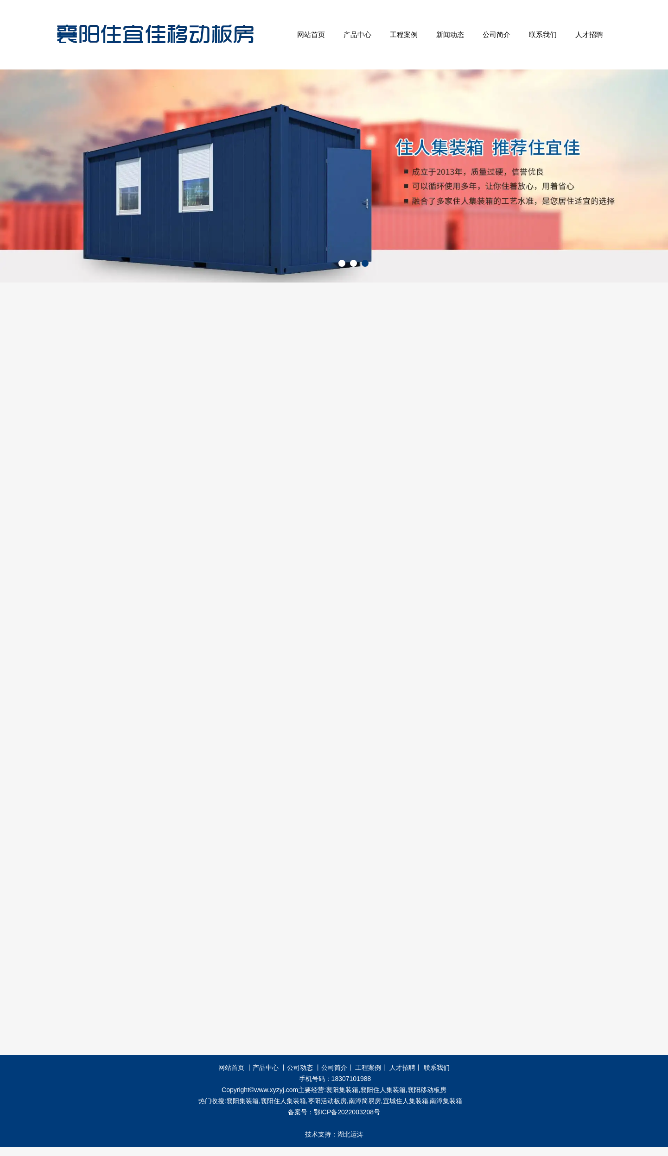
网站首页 (311, 34)
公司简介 (496, 34)
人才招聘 (589, 34)
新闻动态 (450, 34)
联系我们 (543, 34)
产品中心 (357, 34)
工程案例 (404, 34)
